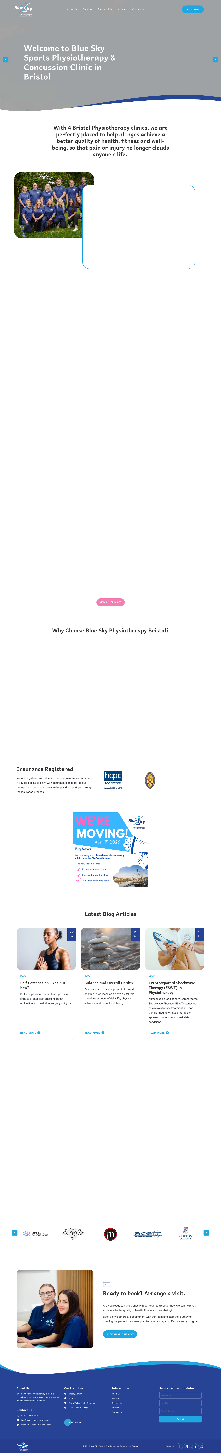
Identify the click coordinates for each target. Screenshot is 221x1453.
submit (180, 1419)
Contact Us (138, 9)
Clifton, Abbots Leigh (78, 1407)
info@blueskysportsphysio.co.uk (36, 1420)
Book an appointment (116, 1332)
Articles (122, 9)
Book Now (188, 7)
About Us (72, 9)
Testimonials (105, 9)
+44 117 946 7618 (29, 1415)
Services (87, 9)
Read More (30, 1032)
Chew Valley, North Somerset (82, 1403)
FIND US (68, 1421)
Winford (72, 1398)
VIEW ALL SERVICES (110, 600)
